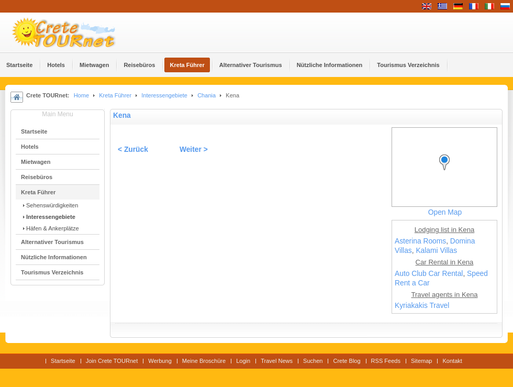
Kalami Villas (436, 251)
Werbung (160, 361)
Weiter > (194, 149)
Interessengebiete (164, 95)
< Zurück (133, 149)
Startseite (63, 361)
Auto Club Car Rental (429, 274)
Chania (206, 95)
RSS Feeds (385, 361)
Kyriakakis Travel (422, 305)
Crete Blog (346, 361)
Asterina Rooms (420, 241)
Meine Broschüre (204, 361)
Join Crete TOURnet (112, 361)
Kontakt (452, 361)
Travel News (277, 361)
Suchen (312, 361)
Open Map (445, 212)
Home (81, 95)
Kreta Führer (115, 95)
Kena (122, 115)
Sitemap (421, 361)
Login (243, 361)
